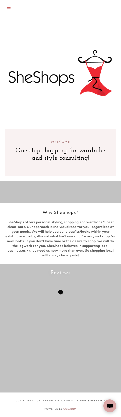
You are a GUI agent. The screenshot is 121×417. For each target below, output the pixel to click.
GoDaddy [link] (70, 408)
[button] (13, 9)
